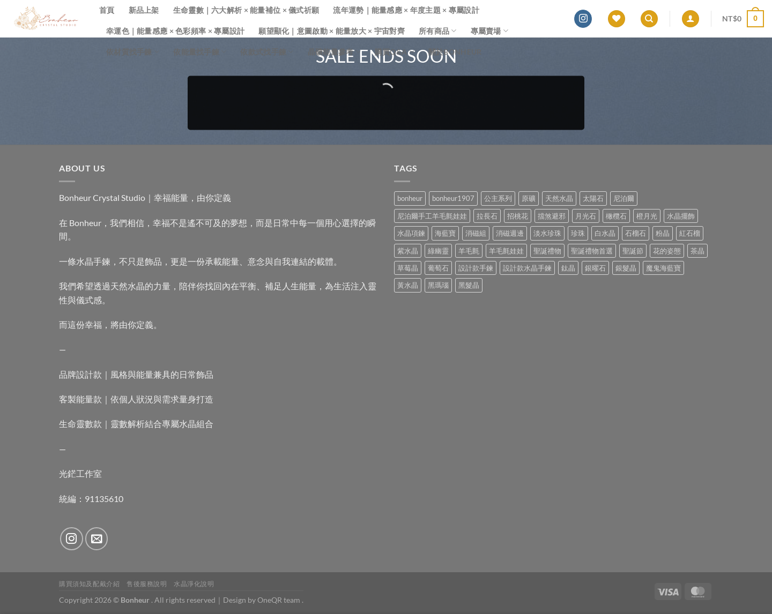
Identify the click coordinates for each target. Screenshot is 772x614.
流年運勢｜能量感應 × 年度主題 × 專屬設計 (406, 9)
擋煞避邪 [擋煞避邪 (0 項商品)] (552, 216)
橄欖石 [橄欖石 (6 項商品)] (616, 216)
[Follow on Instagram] (583, 19)
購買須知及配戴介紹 (89, 584)
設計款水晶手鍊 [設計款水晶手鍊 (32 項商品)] (527, 268)
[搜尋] (649, 19)
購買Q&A (394, 52)
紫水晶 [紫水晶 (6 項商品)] (407, 250)
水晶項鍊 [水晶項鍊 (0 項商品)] (411, 233)
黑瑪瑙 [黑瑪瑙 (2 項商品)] (438, 285)
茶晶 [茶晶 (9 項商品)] (697, 250)
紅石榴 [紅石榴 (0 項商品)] (689, 233)
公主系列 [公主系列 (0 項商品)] (498, 198)
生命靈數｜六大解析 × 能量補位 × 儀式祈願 (246, 9)
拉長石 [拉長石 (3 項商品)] (487, 216)
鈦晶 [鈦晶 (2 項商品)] (568, 268)
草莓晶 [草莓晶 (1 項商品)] (407, 268)
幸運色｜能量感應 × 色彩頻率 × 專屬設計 (175, 30)
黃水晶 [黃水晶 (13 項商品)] (407, 285)
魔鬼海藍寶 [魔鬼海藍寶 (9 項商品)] (663, 268)
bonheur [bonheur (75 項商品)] (409, 198)
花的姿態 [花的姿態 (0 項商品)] (667, 250)
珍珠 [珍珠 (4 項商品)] (578, 233)
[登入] (690, 19)
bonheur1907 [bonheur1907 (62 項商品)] (453, 198)
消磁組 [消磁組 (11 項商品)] (475, 233)
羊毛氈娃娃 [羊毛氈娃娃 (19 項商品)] (506, 250)
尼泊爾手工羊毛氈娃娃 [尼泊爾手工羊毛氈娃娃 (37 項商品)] (432, 216)
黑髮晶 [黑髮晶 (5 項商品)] (468, 285)
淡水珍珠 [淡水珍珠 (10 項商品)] (547, 233)
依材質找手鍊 (132, 52)
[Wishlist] (616, 19)
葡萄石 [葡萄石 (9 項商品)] (438, 268)
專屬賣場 (490, 31)
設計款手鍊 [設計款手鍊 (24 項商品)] (475, 268)
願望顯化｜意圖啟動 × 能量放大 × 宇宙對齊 (331, 30)
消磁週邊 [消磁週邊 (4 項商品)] (510, 233)
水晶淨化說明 (194, 584)
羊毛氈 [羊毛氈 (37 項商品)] (468, 250)
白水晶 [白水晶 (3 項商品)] (605, 233)
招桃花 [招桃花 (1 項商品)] (517, 216)
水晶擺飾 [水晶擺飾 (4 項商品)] (681, 216)
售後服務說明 (147, 584)
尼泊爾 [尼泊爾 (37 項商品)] (623, 198)
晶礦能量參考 (334, 52)
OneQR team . (280, 599)
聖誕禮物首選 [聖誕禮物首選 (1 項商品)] (592, 250)
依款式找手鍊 (266, 52)
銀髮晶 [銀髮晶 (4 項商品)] (625, 268)
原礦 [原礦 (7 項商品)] (529, 198)
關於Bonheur (455, 51)
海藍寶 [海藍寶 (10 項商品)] (445, 233)
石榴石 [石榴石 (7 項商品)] (635, 233)
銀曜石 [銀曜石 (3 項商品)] (595, 268)
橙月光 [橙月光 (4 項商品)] (646, 216)
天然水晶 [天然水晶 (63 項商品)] (559, 198)
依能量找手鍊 (199, 52)
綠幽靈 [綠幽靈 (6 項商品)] (438, 250)
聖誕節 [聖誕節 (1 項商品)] (632, 250)
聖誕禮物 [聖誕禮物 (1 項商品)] (547, 250)
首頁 (107, 9)
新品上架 (144, 9)
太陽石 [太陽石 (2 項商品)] (593, 198)
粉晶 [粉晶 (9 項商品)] (663, 233)
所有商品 (438, 31)
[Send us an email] (96, 538)
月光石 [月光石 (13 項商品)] (585, 216)
